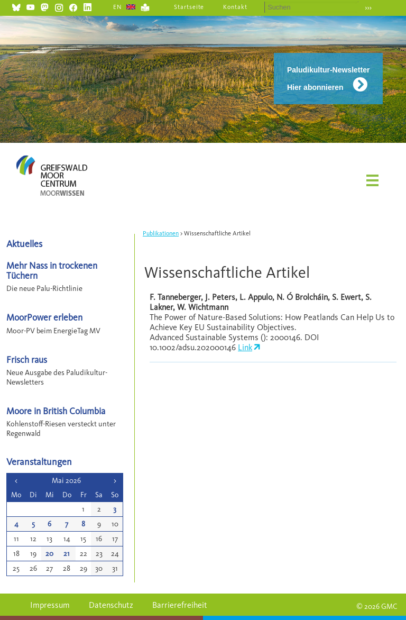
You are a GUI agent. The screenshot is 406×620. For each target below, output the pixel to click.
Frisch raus (26, 359)
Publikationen (161, 233)
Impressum (50, 605)
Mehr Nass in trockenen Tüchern (51, 270)
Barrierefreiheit (179, 605)
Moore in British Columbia (55, 410)
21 (66, 553)
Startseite (189, 7)
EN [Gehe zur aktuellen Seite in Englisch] (117, 7)
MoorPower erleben (44, 317)
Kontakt (235, 7)
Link (245, 347)
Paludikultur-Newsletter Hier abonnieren (328, 79)
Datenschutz (111, 605)
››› (368, 8)
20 (49, 553)
